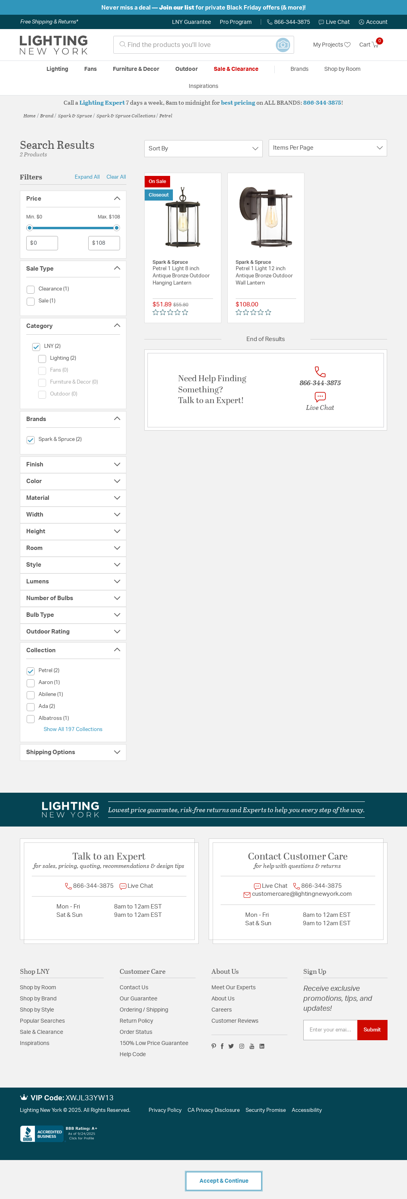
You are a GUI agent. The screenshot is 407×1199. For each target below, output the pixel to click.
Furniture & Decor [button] (136, 69)
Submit (372, 1030)
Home (29, 115)
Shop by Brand (38, 999)
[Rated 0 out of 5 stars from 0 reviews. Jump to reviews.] (172, 312)
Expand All (87, 177)
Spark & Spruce (75, 115)
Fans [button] (90, 69)
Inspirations (34, 1043)
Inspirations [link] (203, 86)
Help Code (133, 1054)
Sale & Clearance (41, 1032)
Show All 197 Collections (73, 729)
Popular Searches (42, 1021)
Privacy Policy (165, 1110)
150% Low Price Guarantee (154, 1043)
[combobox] (203, 45)
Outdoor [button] (186, 69)
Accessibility (307, 1110)
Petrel (165, 115)
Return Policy (136, 1021)
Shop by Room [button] (342, 69)
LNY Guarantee (191, 22)
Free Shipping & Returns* (49, 22)
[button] (373, 22)
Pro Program (236, 22)
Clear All (116, 177)
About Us (223, 999)
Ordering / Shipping (144, 1010)
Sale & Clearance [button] (236, 69)
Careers (221, 1010)
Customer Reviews (234, 1021)
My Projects (332, 45)
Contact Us (134, 987)
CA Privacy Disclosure (214, 1110)
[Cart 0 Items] (373, 45)
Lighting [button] (57, 69)
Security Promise (266, 1110)
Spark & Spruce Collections (126, 115)
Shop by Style (37, 1010)
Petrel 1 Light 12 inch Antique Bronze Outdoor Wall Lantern (264, 276)
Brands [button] (299, 69)
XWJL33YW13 (90, 1098)
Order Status (136, 1032)
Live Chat (334, 22)
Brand (47, 115)
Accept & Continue (224, 1181)
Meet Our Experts (233, 987)
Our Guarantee (138, 999)
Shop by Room (38, 987)
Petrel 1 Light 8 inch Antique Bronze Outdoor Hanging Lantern (181, 276)
